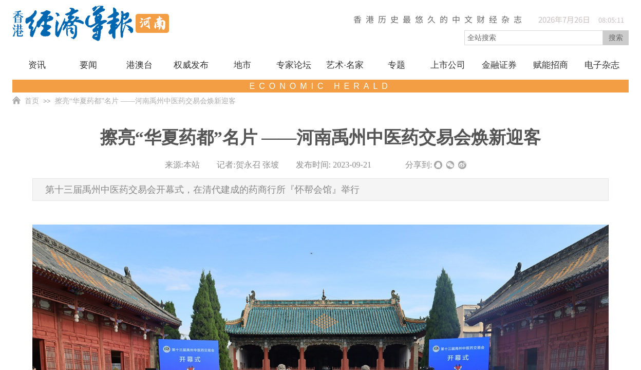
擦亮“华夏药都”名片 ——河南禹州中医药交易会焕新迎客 (145, 101)
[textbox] (533, 37)
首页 (32, 101)
